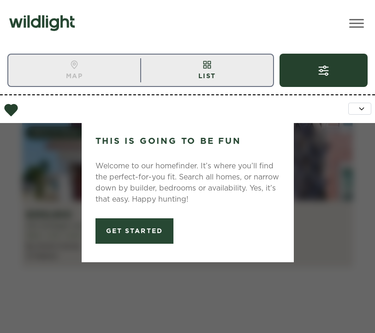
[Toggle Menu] (356, 23)
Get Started (134, 230)
